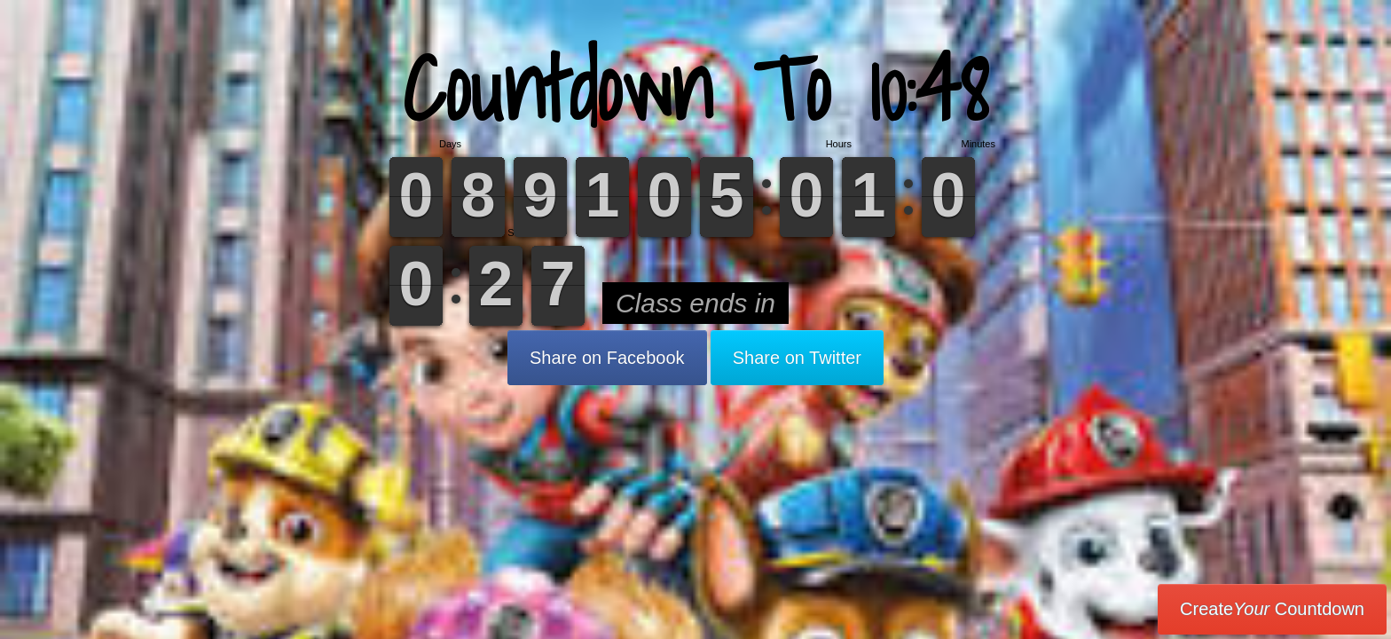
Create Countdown (1272, 609)
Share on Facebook (607, 357)
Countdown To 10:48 (696, 88)
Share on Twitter (797, 357)
